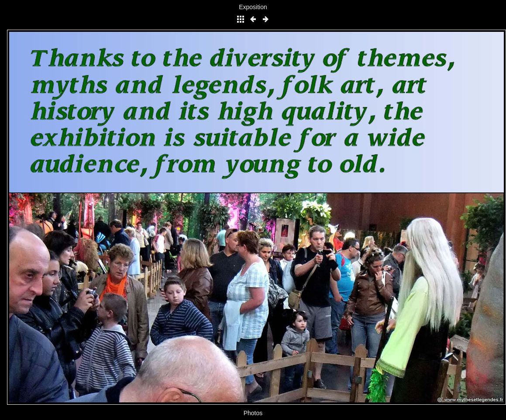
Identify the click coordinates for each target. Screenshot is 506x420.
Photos (253, 413)
